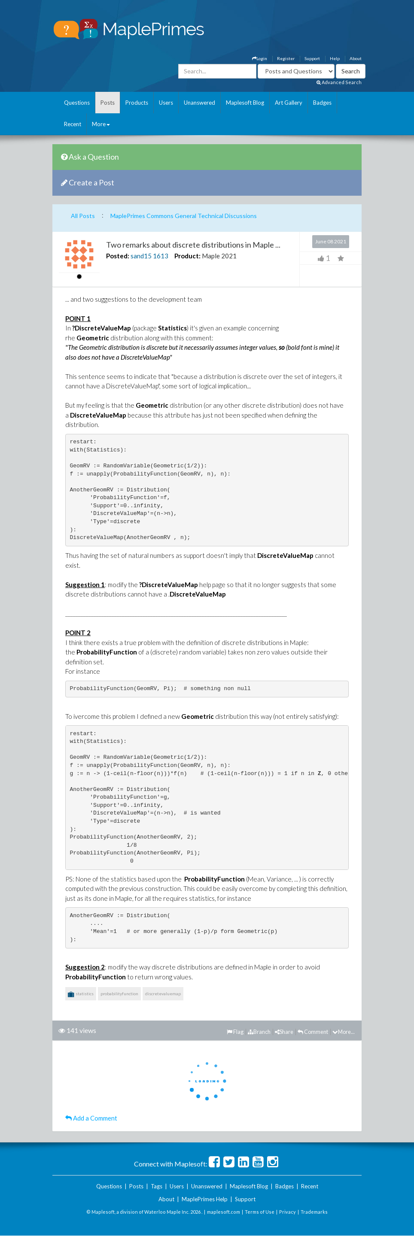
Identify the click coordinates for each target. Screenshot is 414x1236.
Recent (72, 124)
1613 (160, 256)
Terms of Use (259, 1212)
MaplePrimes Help (205, 1199)
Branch (259, 1031)
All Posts (83, 215)
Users (166, 102)
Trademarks (314, 1212)
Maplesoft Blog (245, 102)
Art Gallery (288, 102)
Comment (313, 1031)
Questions (77, 102)
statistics (81, 994)
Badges (322, 102)
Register (286, 58)
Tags (156, 1186)
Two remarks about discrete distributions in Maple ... (193, 244)
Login (259, 58)
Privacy (287, 1212)
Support (312, 58)
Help (335, 58)
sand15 (141, 256)
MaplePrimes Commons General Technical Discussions (183, 215)
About (356, 58)
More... (343, 1031)
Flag (235, 1031)
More (101, 124)
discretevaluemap (163, 993)
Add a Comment (91, 1118)
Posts (107, 102)
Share (284, 1031)
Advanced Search (339, 82)
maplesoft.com (223, 1212)
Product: (187, 256)
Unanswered (199, 102)
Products (136, 102)
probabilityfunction (119, 993)
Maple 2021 (219, 256)
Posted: (117, 256)
